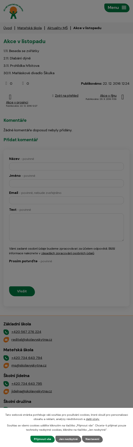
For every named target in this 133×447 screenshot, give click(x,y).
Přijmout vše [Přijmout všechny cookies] (42, 439)
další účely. (93, 419)
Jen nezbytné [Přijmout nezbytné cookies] (68, 439)
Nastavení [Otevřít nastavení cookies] (92, 439)
